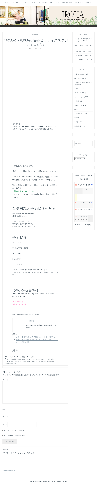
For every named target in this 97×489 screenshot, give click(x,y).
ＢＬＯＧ (15, 2)
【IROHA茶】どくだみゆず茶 (82, 55)
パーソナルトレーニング (26, 359)
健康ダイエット (78, 105)
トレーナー (24, 2)
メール (5, 417)
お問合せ (88, 2)
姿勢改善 (76, 101)
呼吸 (75, 109)
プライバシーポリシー (8, 474)
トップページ (6, 2)
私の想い (76, 122)
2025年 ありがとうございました (18, 453)
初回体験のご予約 (67, 2)
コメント (5, 380)
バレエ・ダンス (78, 93)
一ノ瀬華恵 (22, 357)
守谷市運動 (40, 361)
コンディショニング (80, 97)
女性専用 (47, 359)
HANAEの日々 (78, 126)
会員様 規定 (79, 2)
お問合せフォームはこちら (23, 191)
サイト (4, 424)
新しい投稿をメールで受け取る (14, 435)
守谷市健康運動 (11, 363)
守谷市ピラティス (32, 361)
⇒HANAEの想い (18, 302)
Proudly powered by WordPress (40, 485)
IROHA (32, 2)
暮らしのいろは (78, 78)
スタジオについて (79, 113)
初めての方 (11, 361)
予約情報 (35, 35)
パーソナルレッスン (39, 359)
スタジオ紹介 (43, 2)
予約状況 (16, 359)
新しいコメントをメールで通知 (14, 430)
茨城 (6, 361)
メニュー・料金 (54, 2)
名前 (4, 409)
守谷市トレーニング (20, 361)
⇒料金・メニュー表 (19, 304)
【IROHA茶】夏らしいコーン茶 (83, 60)
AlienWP (64, 485)
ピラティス (10, 359)
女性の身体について (80, 74)
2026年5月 (88, 225)
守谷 (52, 359)
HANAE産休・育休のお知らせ (82, 51)
